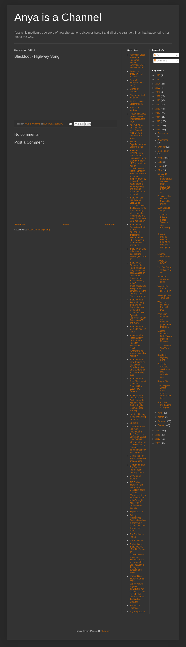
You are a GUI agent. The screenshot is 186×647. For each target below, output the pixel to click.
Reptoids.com (136, 511)
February (162, 421)
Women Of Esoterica (135, 606)
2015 (158, 121)
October (162, 147)
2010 (158, 439)
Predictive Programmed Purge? (164, 405)
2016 (158, 117)
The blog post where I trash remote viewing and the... (164, 392)
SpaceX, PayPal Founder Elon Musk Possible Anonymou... (164, 242)
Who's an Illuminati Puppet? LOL (162, 306)
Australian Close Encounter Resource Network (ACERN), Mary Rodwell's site (137, 61)
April (160, 413)
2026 (158, 75)
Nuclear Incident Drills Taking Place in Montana (164, 336)
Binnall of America (134, 90)
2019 (158, 104)
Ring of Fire (162, 381)
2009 (158, 443)
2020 (158, 100)
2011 (158, 435)
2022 (158, 92)
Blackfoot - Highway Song (162, 357)
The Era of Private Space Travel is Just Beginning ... (163, 222)
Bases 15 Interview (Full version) (136, 74)
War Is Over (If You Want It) (164, 348)
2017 (158, 113)
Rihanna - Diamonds (163, 255)
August (161, 157)
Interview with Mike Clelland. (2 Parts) (138, 329)
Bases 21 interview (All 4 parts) (137, 83)
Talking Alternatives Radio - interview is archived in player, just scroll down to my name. (138, 523)
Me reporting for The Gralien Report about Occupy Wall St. (137, 469)
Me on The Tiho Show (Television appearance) (138, 458)
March (161, 417)
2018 (158, 109)
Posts (158, 55)
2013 (158, 129)
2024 (158, 84)
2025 (158, 79)
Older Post (110, 224)
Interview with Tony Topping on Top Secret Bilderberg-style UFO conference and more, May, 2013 (137, 367)
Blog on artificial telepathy (137, 96)
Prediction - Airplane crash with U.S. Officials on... (163, 370)
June (160, 166)
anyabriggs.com (137, 611)
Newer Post (20, 224)
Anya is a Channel (57, 17)
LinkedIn (134, 423)
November (163, 140)
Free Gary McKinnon (134, 108)
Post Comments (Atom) (38, 229)
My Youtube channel (135, 477)
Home (66, 224)
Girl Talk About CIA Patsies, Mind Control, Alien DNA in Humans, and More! (136, 131)
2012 (158, 430)
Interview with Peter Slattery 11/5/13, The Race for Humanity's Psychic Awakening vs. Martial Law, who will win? (138, 345)
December (163, 133)
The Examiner (136, 540)
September (163, 151)
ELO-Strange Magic (163, 209)
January (162, 425)
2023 (158, 88)
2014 (158, 125)
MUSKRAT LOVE (162, 262)
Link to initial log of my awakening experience (138, 417)
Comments (160, 60)
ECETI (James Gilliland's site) (137, 102)
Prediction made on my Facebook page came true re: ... (164, 320)
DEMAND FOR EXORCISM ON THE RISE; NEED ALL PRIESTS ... (164, 183)
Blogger (105, 631)
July (160, 162)
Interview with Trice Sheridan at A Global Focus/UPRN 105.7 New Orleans (138, 385)
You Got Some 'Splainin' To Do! (164, 270)
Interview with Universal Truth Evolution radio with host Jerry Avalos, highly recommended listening (137, 403)
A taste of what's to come (162, 279)
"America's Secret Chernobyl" (164, 289)
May (160, 170)
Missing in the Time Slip (163, 296)
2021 (158, 96)
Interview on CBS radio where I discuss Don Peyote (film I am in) (138, 254)
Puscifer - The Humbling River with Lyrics (164, 200)
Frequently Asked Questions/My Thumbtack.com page (138, 118)
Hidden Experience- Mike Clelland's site (138, 144)
